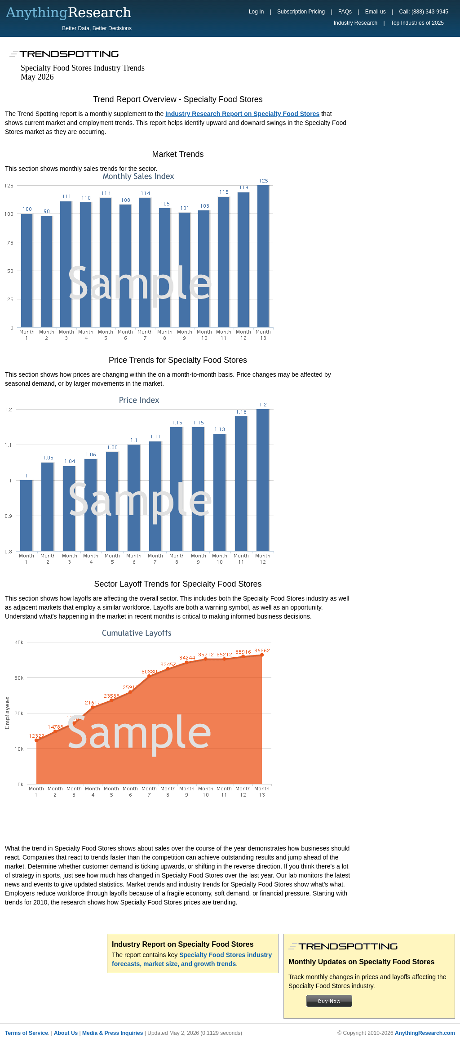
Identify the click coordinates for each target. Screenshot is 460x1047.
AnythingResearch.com (425, 1033)
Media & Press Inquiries (112, 1033)
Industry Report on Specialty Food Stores (183, 944)
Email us (375, 12)
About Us (66, 1033)
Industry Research (355, 23)
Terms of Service (26, 1033)
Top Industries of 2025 (417, 23)
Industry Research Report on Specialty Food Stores (242, 113)
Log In (256, 12)
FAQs (345, 12)
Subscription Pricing (301, 12)
